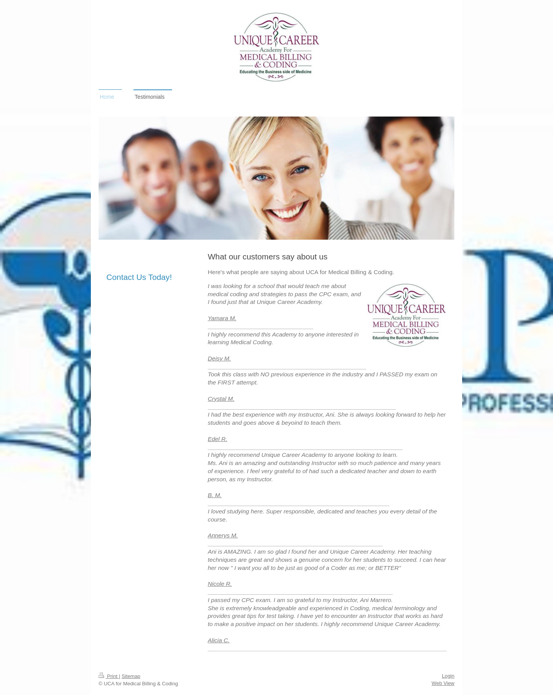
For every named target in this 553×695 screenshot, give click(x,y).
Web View (443, 683)
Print (109, 676)
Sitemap (131, 676)
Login (448, 676)
